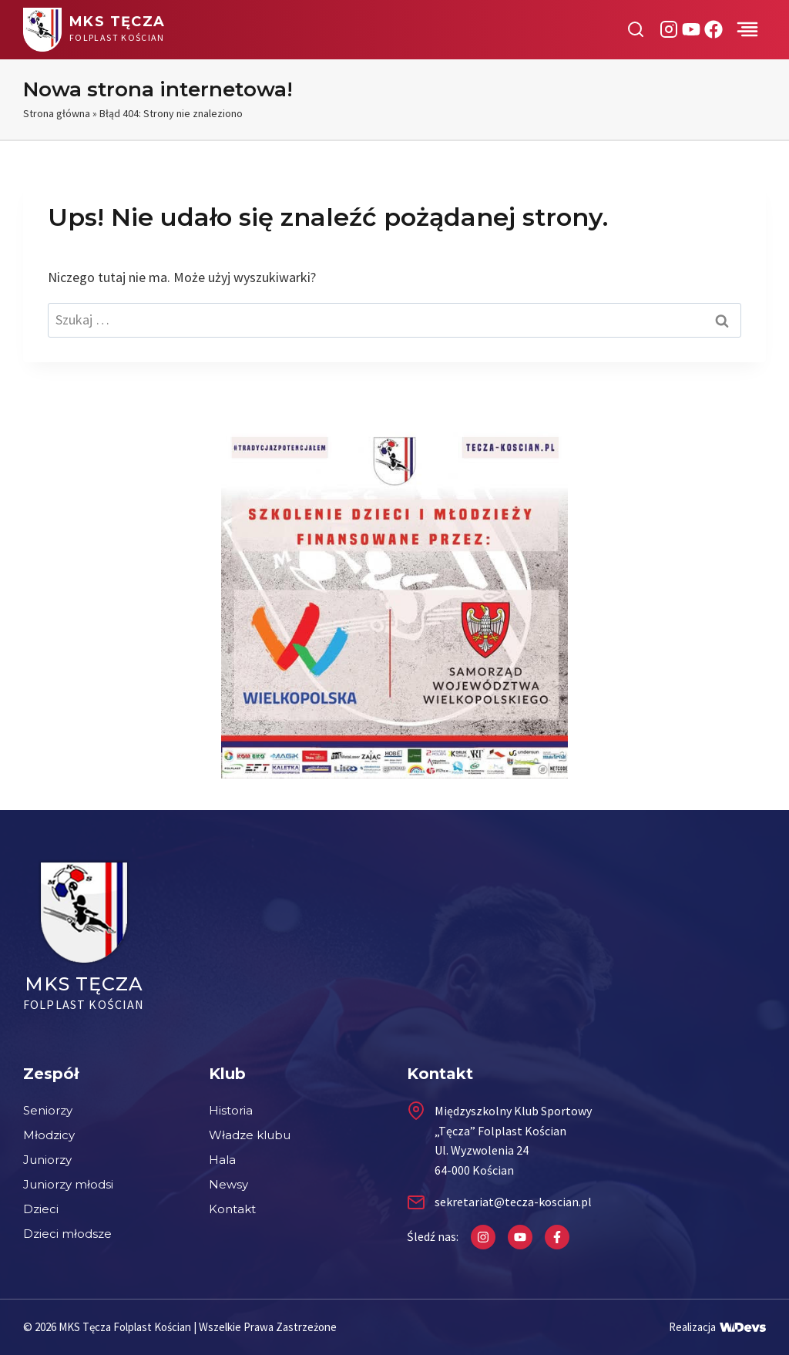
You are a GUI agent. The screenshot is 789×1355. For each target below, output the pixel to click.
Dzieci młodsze (67, 1233)
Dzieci (41, 1209)
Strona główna (56, 113)
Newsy (228, 1184)
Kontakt (232, 1209)
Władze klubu (249, 1135)
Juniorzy (47, 1159)
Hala (222, 1159)
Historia (231, 1110)
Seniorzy (47, 1110)
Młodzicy (49, 1135)
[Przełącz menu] (747, 29)
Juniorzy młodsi (68, 1184)
